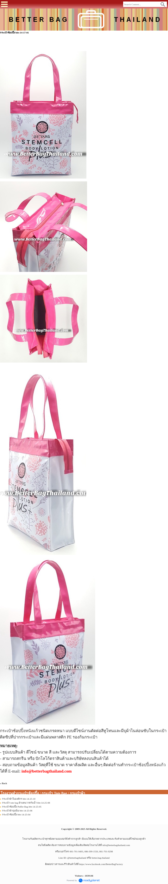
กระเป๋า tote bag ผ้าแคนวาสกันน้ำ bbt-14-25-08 (26, 802)
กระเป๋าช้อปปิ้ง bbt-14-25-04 (16, 814)
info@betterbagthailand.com (116, 845)
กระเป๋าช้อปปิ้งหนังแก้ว (20, 730)
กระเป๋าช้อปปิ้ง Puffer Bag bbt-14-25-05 (21, 806)
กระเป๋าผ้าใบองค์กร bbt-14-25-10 (18, 798)
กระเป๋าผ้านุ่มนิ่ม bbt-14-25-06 (17, 810)
